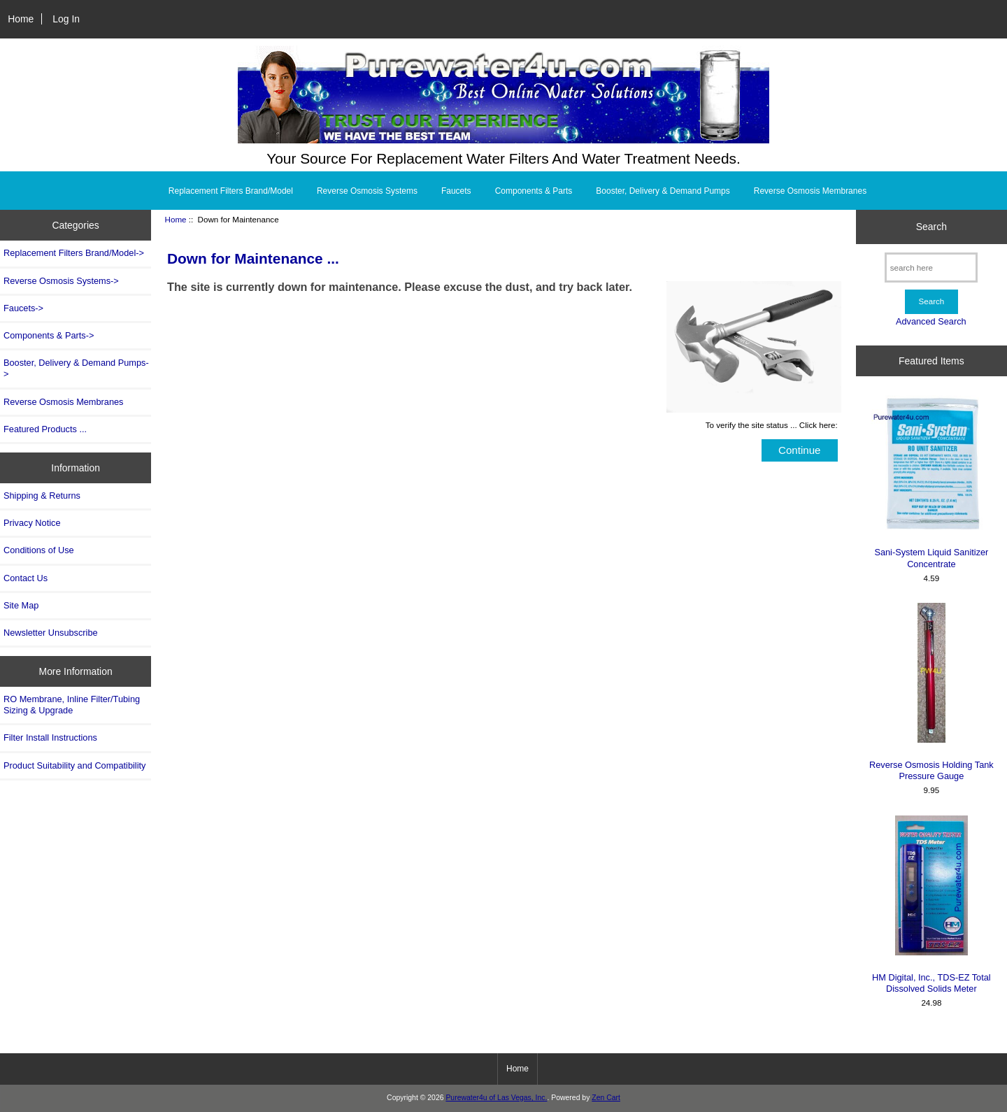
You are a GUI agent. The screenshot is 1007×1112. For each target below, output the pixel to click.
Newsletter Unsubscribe (50, 632)
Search (931, 226)
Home (21, 18)
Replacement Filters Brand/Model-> (73, 253)
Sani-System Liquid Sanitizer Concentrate (931, 482)
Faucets (456, 191)
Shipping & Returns (41, 495)
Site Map (20, 605)
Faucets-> (23, 308)
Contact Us (25, 578)
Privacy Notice (31, 523)
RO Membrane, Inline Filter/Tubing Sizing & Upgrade (71, 704)
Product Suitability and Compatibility (74, 765)
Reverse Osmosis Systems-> (61, 281)
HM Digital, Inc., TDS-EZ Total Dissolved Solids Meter (931, 904)
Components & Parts (534, 191)
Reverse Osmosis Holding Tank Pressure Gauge (931, 692)
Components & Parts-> (48, 335)
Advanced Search (931, 321)
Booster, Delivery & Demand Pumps (662, 191)
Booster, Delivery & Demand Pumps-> (76, 368)
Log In (66, 18)
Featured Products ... (45, 429)
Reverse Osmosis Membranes (810, 191)
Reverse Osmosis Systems (367, 191)
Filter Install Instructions (50, 737)
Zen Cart (606, 1098)
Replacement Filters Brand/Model (231, 191)
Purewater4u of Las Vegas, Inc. (496, 1098)
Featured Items (931, 360)
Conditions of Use (38, 550)
